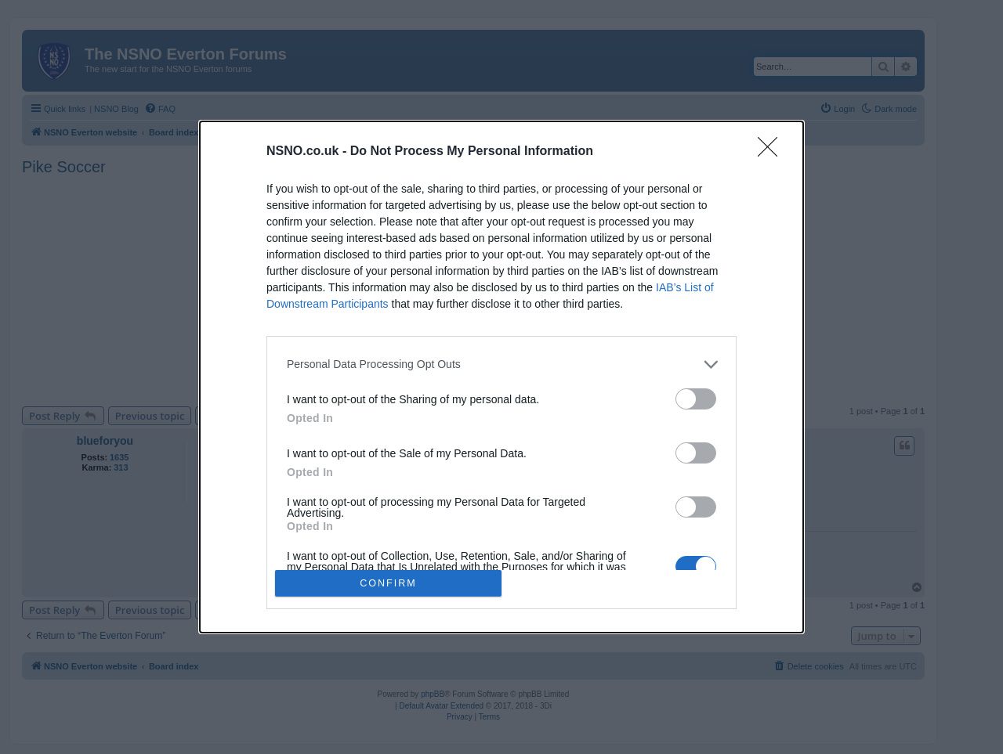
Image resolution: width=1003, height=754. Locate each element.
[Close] (773, 152)
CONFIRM (388, 584)
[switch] (695, 398)
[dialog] (501, 377)
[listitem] (501, 364)
